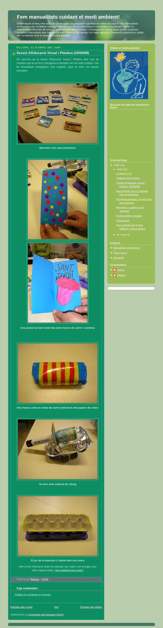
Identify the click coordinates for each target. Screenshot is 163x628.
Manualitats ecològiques (126, 247)
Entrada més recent (21, 607)
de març (122, 234)
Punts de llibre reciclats (129, 215)
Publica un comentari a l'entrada (32, 594)
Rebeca (121, 275)
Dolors (120, 270)
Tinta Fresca (120, 252)
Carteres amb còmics (128, 178)
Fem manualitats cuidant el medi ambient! (68, 17)
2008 (117, 165)
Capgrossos (123, 220)
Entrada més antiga (91, 607)
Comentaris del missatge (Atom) (46, 614)
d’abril (120, 169)
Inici (56, 607)
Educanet (118, 257)
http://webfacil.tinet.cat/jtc (69, 570)
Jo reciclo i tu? (124, 173)
